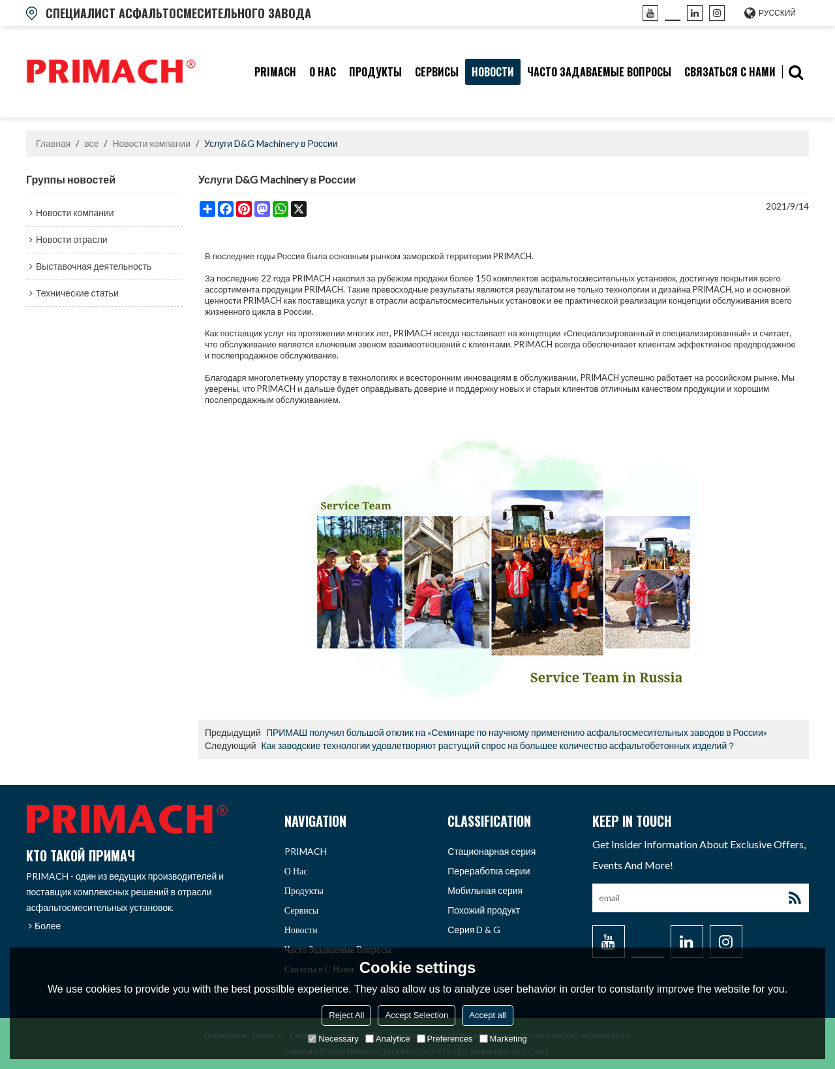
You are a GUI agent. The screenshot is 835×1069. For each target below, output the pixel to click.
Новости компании (151, 143)
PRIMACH (275, 72)
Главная (53, 143)
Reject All (346, 1015)
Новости (493, 72)
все (91, 143)
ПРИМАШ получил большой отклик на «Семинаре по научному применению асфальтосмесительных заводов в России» (516, 732)
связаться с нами (730, 72)
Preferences (445, 1039)
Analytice (387, 1039)
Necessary (333, 1039)
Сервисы (437, 72)
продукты (375, 72)
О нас (322, 72)
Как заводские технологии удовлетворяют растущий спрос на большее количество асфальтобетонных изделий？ (499, 745)
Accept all (487, 1015)
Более (48, 925)
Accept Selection (416, 1015)
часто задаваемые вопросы (599, 72)
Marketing (503, 1039)
